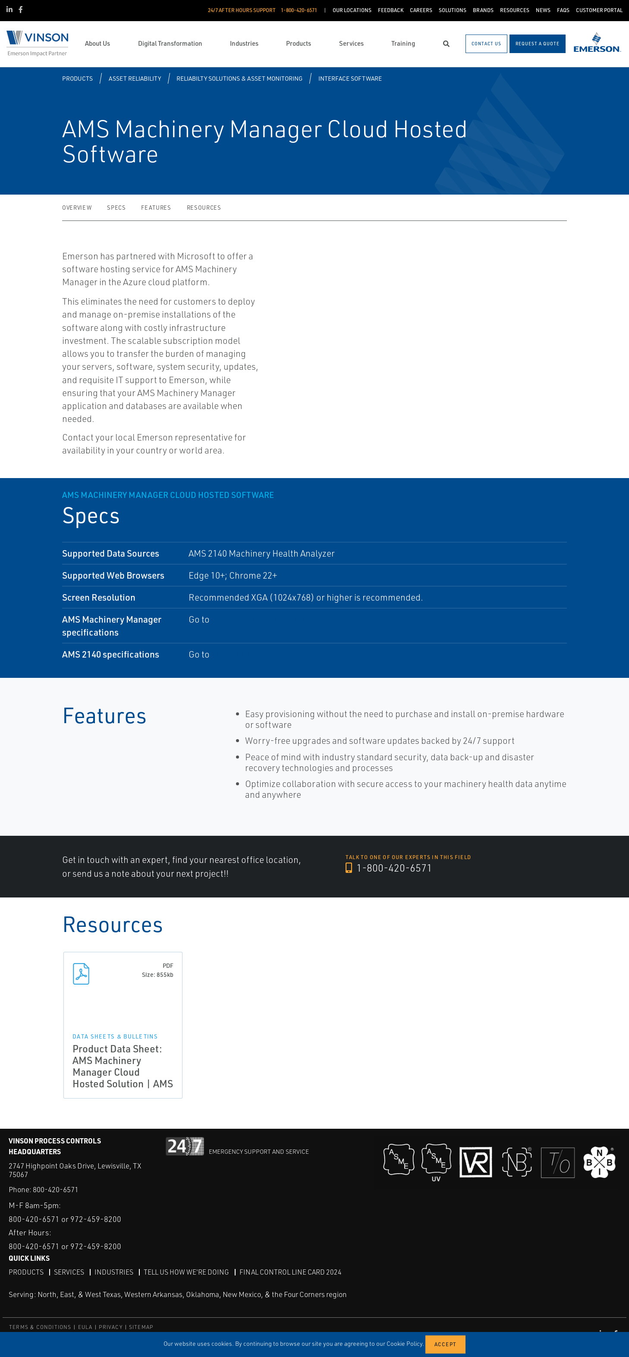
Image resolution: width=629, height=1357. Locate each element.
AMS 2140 (230, 654)
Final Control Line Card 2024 (290, 1272)
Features (156, 207)
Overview (76, 207)
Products (77, 78)
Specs (116, 207)
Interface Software (350, 78)
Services (69, 1272)
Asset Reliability (135, 78)
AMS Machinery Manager (260, 619)
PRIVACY (110, 1326)
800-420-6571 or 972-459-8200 (65, 1218)
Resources (204, 207)
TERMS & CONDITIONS (40, 1326)
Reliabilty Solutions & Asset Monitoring (239, 78)
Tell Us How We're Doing (186, 1272)
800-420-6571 (56, 1189)
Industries (113, 1272)
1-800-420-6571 (390, 868)
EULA (85, 1326)
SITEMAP (141, 1326)
